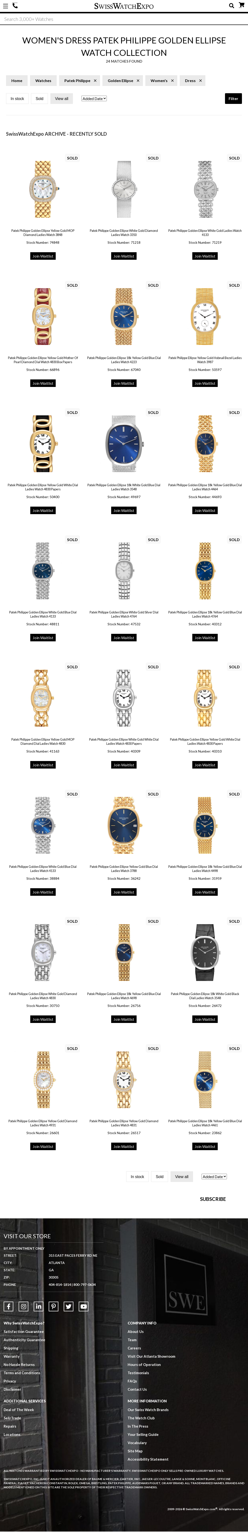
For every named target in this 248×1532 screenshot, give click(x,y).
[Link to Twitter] (68, 1384)
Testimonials (138, 1451)
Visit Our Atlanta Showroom (151, 1434)
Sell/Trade (12, 1496)
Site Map (135, 1529)
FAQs (132, 1459)
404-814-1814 (15, 6)
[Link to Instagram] (23, 1384)
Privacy (10, 1459)
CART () (241, 5)
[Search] (124, 19)
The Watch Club (141, 1496)
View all (61, 99)
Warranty (12, 1434)
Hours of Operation (144, 1442)
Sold (39, 99)
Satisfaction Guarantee (24, 1409)
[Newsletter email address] (157, 1258)
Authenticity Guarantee (24, 1418)
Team (132, 1418)
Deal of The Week (19, 1488)
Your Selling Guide (143, 1512)
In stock (17, 99)
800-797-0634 (84, 1362)
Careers (134, 1426)
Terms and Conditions (22, 1451)
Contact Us (137, 1467)
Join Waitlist (43, 256)
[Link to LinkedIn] (38, 1384)
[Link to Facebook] (8, 1384)
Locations (12, 1512)
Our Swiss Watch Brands (148, 1488)
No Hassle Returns (19, 1442)
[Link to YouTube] (83, 1384)
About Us (136, 1409)
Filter (233, 99)
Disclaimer (12, 1467)
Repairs (10, 1504)
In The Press (138, 1504)
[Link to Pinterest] (53, 1384)
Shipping (11, 1426)
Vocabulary (137, 1521)
